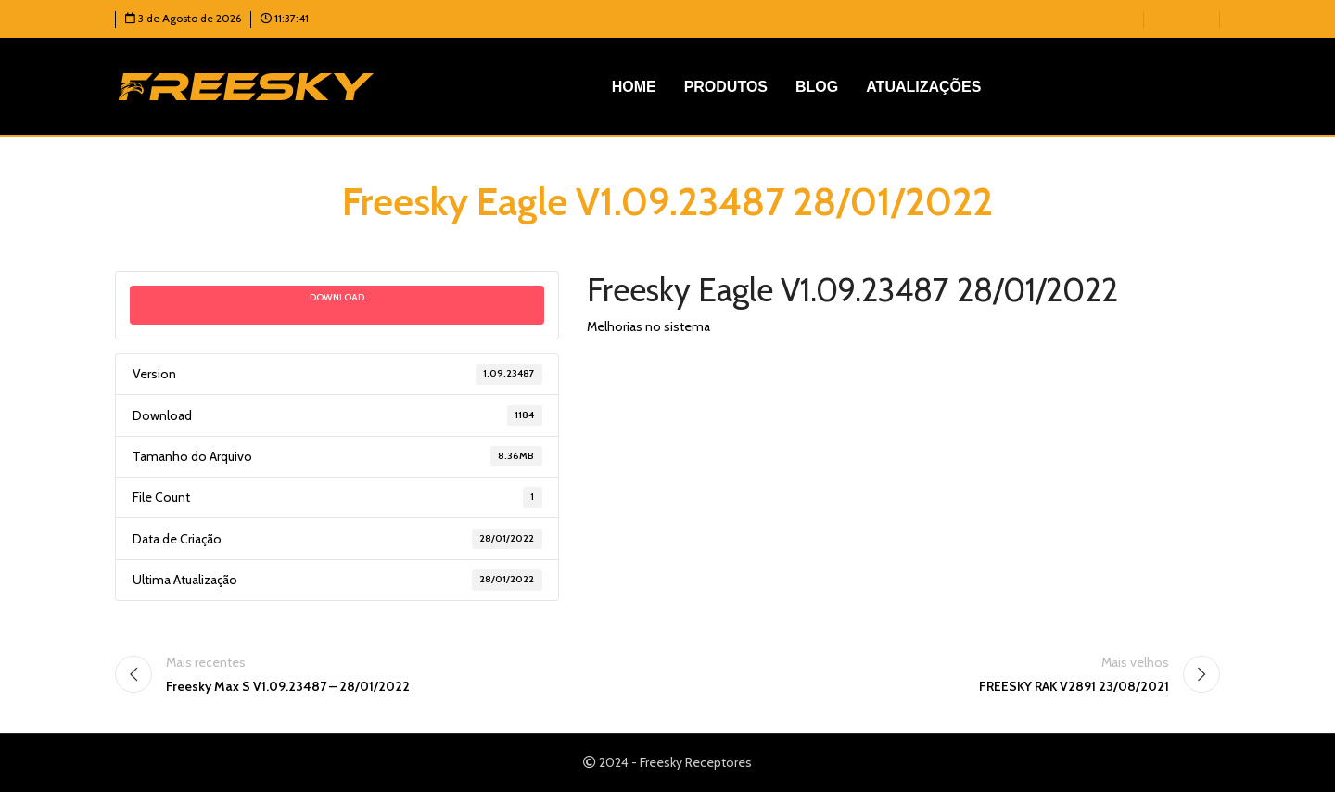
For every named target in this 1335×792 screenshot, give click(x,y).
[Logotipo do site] (246, 85)
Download (337, 297)
